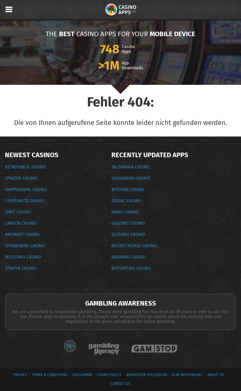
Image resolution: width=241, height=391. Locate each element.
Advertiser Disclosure (146, 375)
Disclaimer (82, 375)
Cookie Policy (109, 375)
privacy (20, 375)
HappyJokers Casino (26, 189)
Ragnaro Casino (128, 257)
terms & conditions (50, 375)
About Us (216, 375)
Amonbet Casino (22, 234)
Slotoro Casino (128, 234)
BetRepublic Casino (25, 167)
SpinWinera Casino (25, 245)
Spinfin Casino (20, 268)
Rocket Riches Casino (134, 245)
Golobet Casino (128, 223)
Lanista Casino (20, 223)
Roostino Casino (23, 257)
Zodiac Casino (126, 200)
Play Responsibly (187, 375)
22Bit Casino (18, 212)
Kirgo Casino (125, 212)
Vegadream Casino (130, 178)
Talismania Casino (130, 167)
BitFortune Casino (131, 268)
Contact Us (120, 384)
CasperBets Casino (24, 200)
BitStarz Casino (128, 189)
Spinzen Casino (21, 178)
